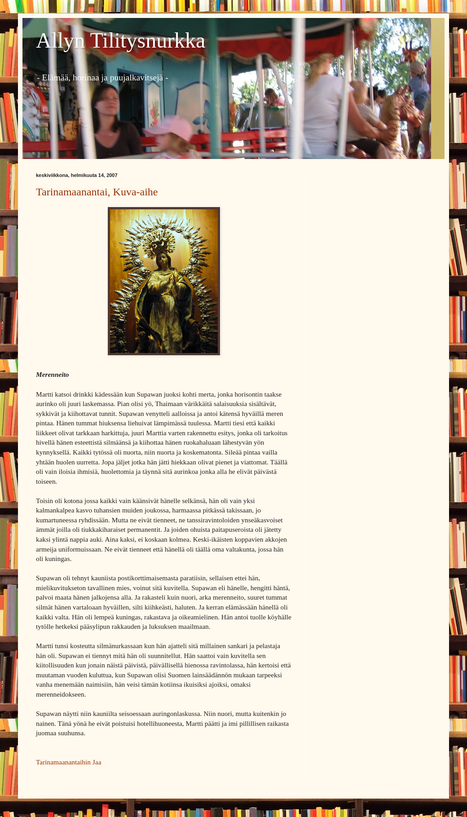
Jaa (97, 762)
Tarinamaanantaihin (63, 762)
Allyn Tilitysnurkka (120, 40)
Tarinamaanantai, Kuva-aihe (97, 192)
